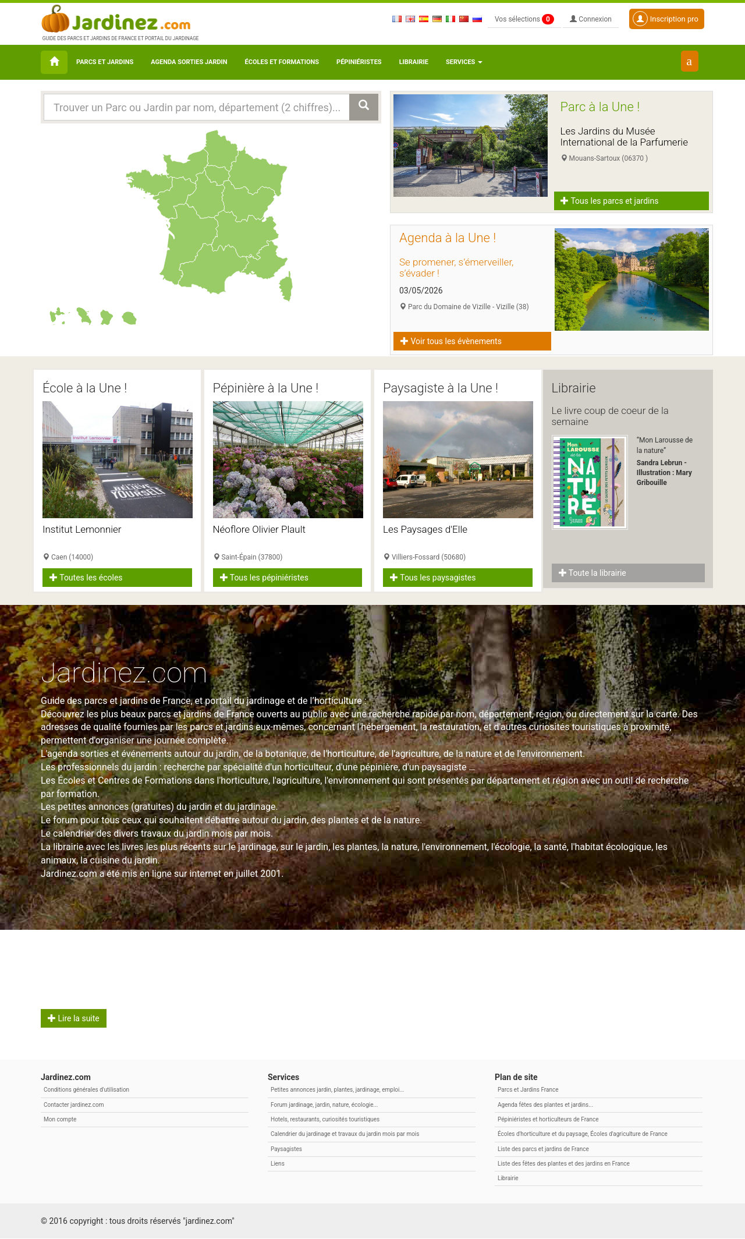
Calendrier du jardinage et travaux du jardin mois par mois (345, 1134)
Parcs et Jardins (104, 62)
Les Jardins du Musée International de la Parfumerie (624, 136)
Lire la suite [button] (74, 1019)
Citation (428, 950)
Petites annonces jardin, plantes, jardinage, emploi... (337, 1090)
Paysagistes (286, 1149)
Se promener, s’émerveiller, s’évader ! (456, 267)
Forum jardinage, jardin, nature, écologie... (324, 1105)
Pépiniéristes (359, 62)
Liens (278, 1163)
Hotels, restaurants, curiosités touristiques (325, 1119)
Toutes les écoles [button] (86, 577)
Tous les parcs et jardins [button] (610, 201)
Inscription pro (665, 18)
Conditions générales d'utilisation (86, 1090)
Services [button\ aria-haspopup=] (464, 62)
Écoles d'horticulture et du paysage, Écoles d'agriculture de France (583, 1134)
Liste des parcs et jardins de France (543, 1149)
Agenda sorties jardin (189, 62)
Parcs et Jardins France (528, 1090)
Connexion (591, 19)
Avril (66, 950)
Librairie (413, 62)
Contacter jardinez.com (74, 1105)
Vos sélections (524, 19)
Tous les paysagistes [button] (433, 577)
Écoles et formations (282, 62)
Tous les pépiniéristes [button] (264, 577)
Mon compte (60, 1119)
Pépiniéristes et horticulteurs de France (548, 1119)
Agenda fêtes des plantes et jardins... (545, 1105)
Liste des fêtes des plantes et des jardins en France (564, 1163)
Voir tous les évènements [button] (451, 341)
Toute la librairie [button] (592, 573)
